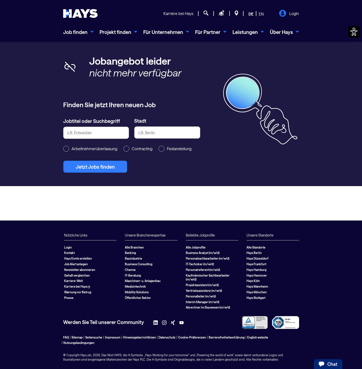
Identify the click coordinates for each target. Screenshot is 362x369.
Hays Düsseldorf (257, 258)
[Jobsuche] (206, 14)
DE (250, 14)
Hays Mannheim (257, 286)
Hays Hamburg (256, 269)
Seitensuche (93, 337)
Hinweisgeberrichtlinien (139, 337)
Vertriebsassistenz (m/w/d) (204, 290)
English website (257, 337)
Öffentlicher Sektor (138, 297)
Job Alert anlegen (76, 264)
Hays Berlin (254, 252)
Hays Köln (253, 280)
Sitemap (77, 337)
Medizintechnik (135, 286)
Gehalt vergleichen (77, 275)
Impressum (112, 337)
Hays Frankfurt (256, 264)
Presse (68, 297)
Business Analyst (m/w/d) (202, 252)
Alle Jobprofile (195, 247)
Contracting (137, 149)
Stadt (140, 121)
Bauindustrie (133, 258)
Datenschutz (167, 337)
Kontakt (69, 252)
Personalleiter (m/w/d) (201, 296)
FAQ (66, 337)
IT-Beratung (133, 275)
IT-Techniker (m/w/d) (200, 264)
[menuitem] (78, 32)
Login (289, 14)
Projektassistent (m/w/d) (202, 285)
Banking (130, 252)
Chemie (130, 269)
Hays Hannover (256, 275)
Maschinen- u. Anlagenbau (142, 280)
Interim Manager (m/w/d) (202, 302)
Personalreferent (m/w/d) (203, 269)
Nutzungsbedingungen (78, 342)
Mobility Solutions (137, 292)
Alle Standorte (255, 247)
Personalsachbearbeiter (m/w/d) (207, 258)
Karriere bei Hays (178, 13)
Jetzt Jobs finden (95, 167)
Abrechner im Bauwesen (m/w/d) (208, 307)
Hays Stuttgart (255, 297)
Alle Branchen (134, 247)
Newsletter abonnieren (79, 269)
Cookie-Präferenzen (192, 337)
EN (261, 14)
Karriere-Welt (73, 280)
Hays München (256, 292)
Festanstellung (175, 149)
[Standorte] (236, 14)
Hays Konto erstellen (78, 258)
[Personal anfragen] (221, 14)
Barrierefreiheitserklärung (227, 337)
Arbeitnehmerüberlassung (90, 149)
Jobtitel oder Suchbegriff (91, 121)
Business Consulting (138, 264)
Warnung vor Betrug (77, 292)
